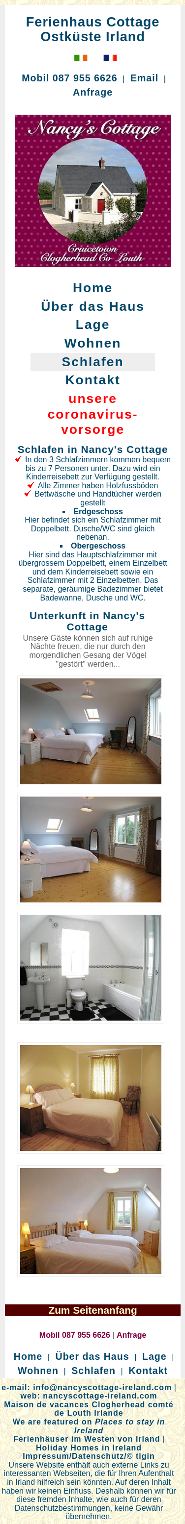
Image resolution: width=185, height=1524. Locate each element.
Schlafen (93, 361)
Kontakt (92, 380)
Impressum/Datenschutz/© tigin (88, 1456)
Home (93, 287)
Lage (93, 324)
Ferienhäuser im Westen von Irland (86, 1439)
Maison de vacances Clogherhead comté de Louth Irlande (89, 1409)
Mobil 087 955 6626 (69, 78)
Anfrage (93, 92)
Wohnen (93, 343)
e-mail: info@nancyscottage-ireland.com (86, 1387)
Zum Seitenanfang (92, 1310)
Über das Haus (93, 306)
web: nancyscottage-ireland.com (88, 1396)
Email (144, 78)
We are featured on (89, 1426)
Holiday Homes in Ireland (89, 1448)
